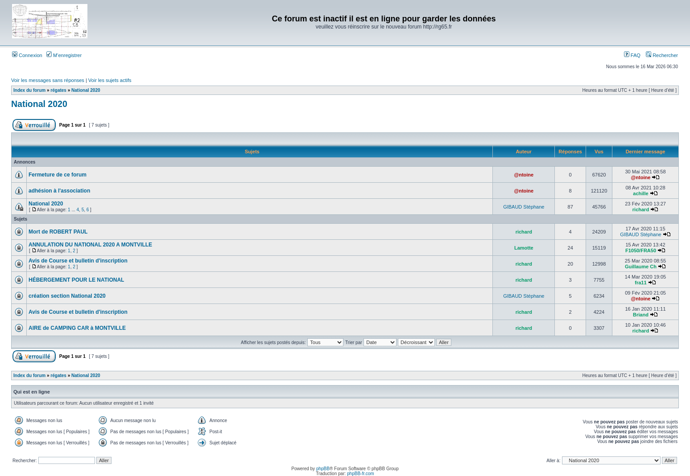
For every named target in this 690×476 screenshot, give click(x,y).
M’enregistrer (64, 55)
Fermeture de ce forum (58, 175)
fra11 (640, 282)
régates (58, 90)
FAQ (632, 55)
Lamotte (523, 247)
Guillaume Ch (641, 266)
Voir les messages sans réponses (47, 80)
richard (640, 209)
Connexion (27, 55)
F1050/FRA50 (640, 250)
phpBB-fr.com (360, 473)
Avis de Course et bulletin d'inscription (78, 261)
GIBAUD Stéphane (523, 206)
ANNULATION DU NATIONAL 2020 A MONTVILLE (90, 245)
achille (640, 193)
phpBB (323, 468)
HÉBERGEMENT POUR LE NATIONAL (76, 280)
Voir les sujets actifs (110, 80)
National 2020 (85, 90)
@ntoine (523, 174)
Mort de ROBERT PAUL (58, 232)
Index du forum (29, 90)
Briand (641, 314)
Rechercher (662, 55)
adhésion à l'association (59, 191)
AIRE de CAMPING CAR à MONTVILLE (77, 328)
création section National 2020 (67, 296)
